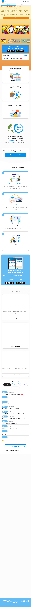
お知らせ (15, 384)
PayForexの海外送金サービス (10, 140)
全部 (7, 384)
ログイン (24, 1)
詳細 (15, 17)
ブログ (24, 384)
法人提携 (6, 1)
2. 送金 (15, 204)
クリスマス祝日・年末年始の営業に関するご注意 (11, 58)
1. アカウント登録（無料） (15, 183)
